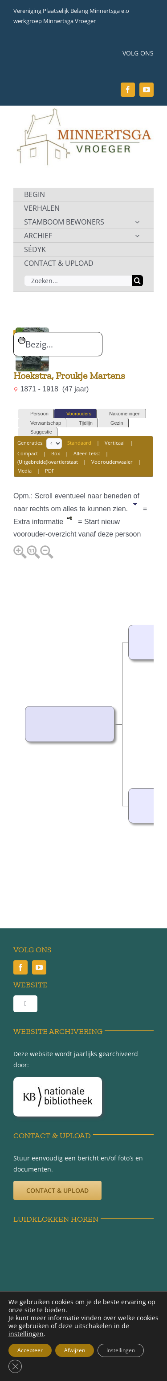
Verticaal (115, 442)
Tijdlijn (82, 423)
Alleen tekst (86, 453)
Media (24, 470)
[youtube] (146, 90)
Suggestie (37, 432)
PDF (49, 470)
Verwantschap (41, 423)
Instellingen (120, 1350)
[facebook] (128, 90)
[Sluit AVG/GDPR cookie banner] (15, 1366)
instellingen (26, 1334)
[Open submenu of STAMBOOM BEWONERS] (137, 222)
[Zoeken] (137, 280)
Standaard (79, 442)
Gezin (112, 423)
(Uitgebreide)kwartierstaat (47, 461)
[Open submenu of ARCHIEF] (137, 235)
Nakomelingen (120, 413)
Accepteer (30, 1350)
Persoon (35, 413)
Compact (27, 453)
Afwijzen (74, 1350)
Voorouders (74, 413)
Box (55, 453)
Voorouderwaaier (112, 461)
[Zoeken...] (78, 280)
